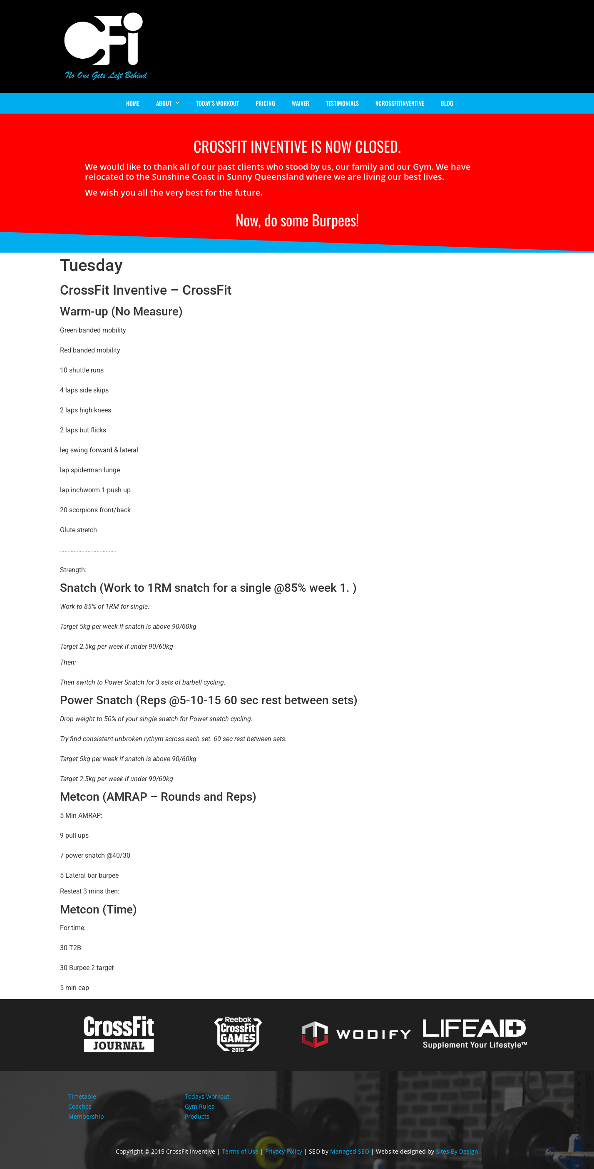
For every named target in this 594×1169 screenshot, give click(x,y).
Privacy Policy (283, 1151)
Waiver (300, 103)
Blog (447, 103)
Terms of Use (240, 1151)
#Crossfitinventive (399, 103)
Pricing (265, 103)
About (167, 103)
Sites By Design (457, 1151)
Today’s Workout (217, 103)
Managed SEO (349, 1151)
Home (132, 103)
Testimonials (342, 103)
